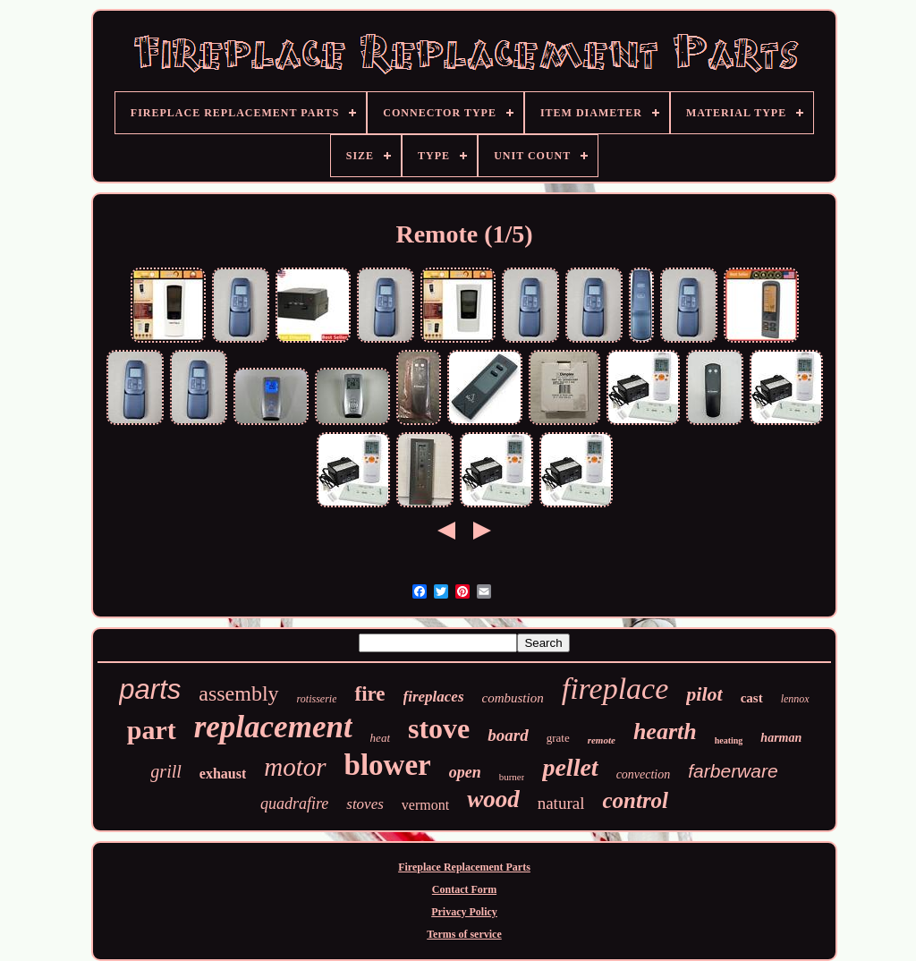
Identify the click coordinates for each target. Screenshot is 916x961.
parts (150, 689)
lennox (795, 699)
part (151, 729)
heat (380, 737)
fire (369, 694)
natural (561, 803)
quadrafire (294, 803)
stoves (365, 803)
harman (781, 737)
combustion (513, 698)
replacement (273, 727)
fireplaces (433, 696)
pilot (704, 694)
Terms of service (464, 934)
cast (752, 698)
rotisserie (317, 699)
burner (512, 776)
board (508, 735)
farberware (732, 771)
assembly (238, 693)
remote (601, 740)
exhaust (222, 773)
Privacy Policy (464, 912)
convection (643, 774)
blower (387, 765)
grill (165, 771)
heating (729, 740)
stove (439, 728)
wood (493, 799)
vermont (425, 804)
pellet (570, 767)
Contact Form (464, 889)
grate (558, 737)
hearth (665, 731)
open (465, 772)
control (635, 800)
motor (295, 767)
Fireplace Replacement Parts (464, 867)
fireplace (615, 688)
